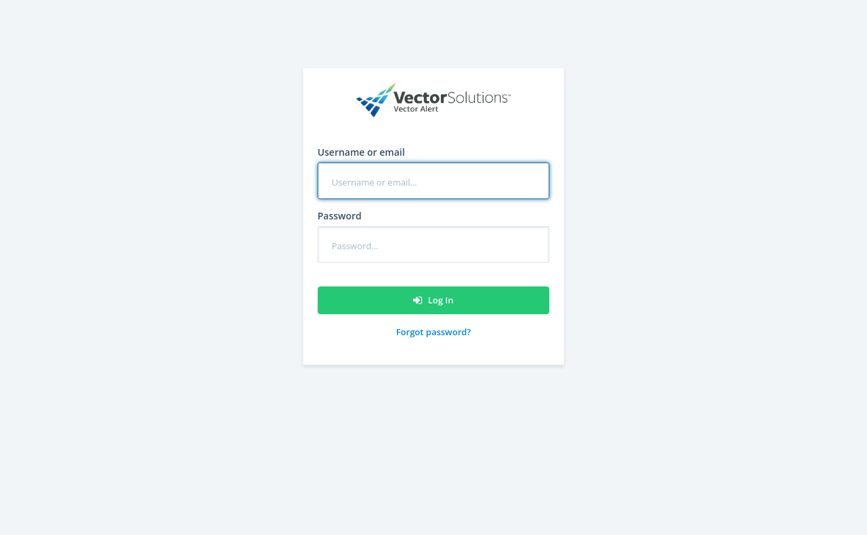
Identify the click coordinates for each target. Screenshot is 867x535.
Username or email (361, 152)
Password (340, 215)
